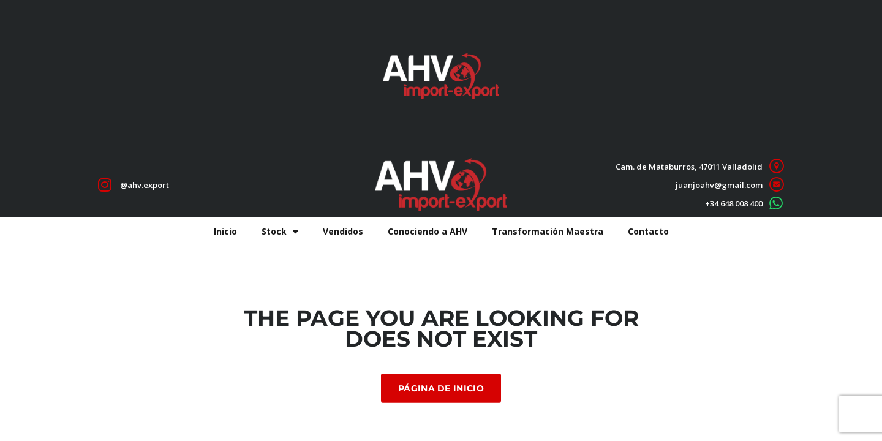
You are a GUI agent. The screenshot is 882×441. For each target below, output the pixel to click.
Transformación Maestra (547, 231)
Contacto (648, 231)
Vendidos (343, 231)
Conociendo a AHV (427, 231)
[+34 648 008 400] (776, 203)
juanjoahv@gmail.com (719, 184)
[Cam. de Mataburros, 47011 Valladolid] (776, 166)
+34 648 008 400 (734, 203)
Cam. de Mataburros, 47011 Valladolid (689, 166)
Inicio (225, 231)
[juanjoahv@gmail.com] (776, 184)
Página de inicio (441, 388)
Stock (280, 231)
